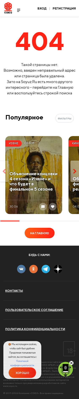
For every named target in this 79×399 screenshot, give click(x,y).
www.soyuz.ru (51, 374)
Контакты (14, 290)
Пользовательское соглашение (34, 310)
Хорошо (22, 373)
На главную (39, 233)
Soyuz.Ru (8, 8)
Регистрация (64, 8)
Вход (42, 8)
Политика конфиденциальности (35, 329)
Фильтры (64, 118)
